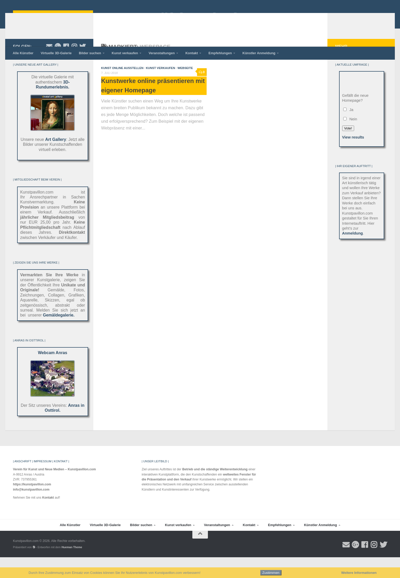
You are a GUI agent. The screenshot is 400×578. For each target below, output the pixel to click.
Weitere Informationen (359, 573)
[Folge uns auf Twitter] (82, 67)
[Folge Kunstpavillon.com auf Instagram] (74, 67)
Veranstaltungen (162, 53)
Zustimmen (270, 573)
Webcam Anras (52, 373)
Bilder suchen (90, 53)
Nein (350, 140)
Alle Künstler (23, 53)
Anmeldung (352, 254)
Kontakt (191, 53)
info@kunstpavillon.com (31, 510)
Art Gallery (55, 160)
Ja (348, 130)
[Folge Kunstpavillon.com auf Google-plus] (57, 67)
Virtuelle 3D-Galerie (56, 53)
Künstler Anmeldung (258, 53)
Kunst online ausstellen (122, 88)
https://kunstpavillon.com (32, 505)
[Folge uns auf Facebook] (66, 67)
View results (353, 158)
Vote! (348, 149)
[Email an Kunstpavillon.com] (49, 67)
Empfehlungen (220, 53)
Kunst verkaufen (125, 53)
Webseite (185, 88)
